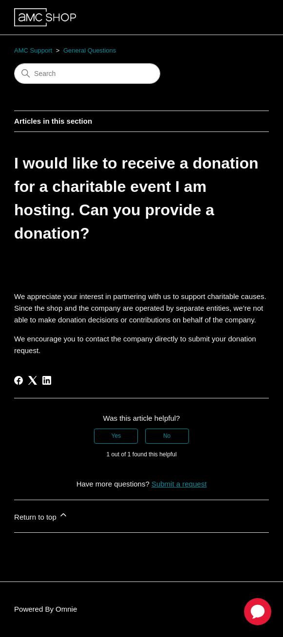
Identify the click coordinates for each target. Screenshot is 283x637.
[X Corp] (32, 380)
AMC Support (33, 50)
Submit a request (179, 484)
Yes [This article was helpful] (116, 435)
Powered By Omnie (45, 609)
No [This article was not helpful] (166, 435)
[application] (257, 611)
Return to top (41, 515)
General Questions (89, 50)
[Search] (87, 73)
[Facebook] (18, 380)
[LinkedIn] (46, 380)
